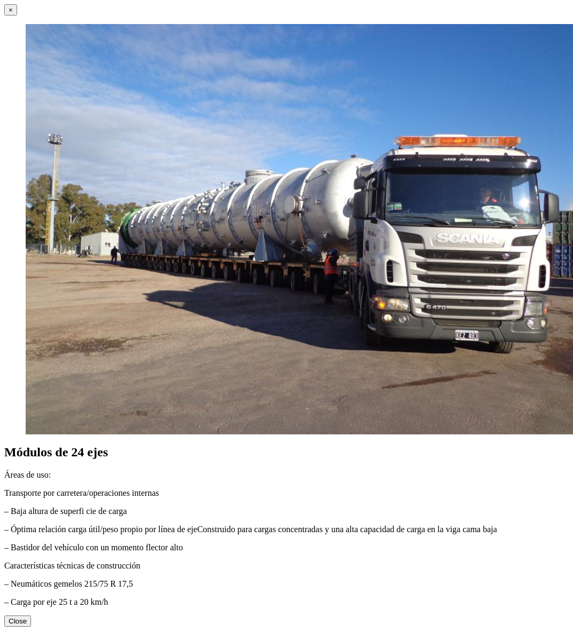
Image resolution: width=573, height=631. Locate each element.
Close (18, 621)
